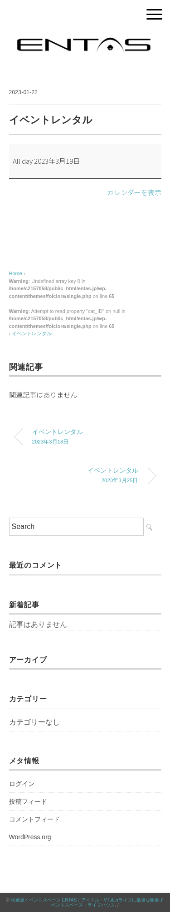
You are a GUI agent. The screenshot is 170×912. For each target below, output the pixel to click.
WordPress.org (30, 837)
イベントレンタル (32, 333)
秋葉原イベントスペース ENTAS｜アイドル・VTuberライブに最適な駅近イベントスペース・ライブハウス (87, 902)
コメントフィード (34, 819)
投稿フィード (28, 801)
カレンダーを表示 (134, 192)
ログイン (21, 783)
